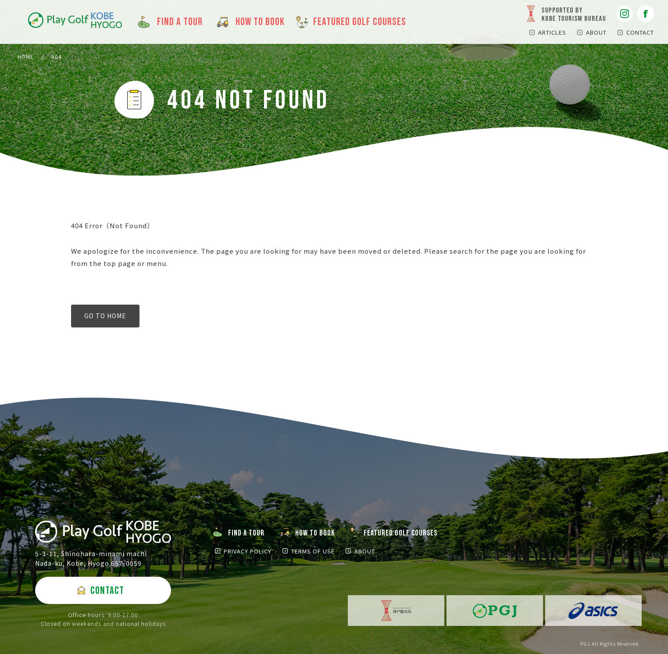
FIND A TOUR (246, 533)
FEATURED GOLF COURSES (400, 533)
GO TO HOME (105, 316)
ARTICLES (552, 32)
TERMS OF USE (313, 551)
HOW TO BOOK (315, 533)
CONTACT (640, 32)
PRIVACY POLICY (247, 551)
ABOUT (596, 32)
